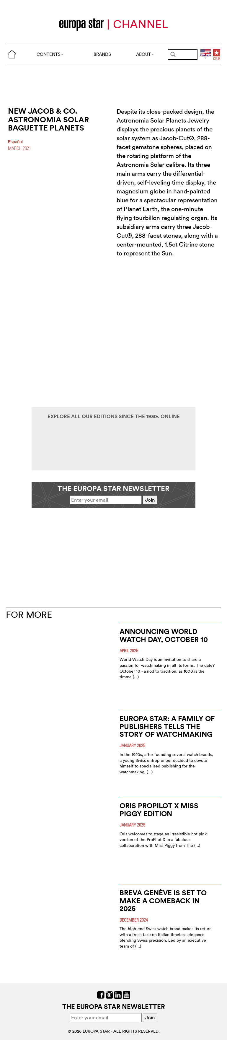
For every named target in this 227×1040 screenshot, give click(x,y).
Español (15, 142)
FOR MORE (29, 614)
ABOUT (145, 54)
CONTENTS (50, 54)
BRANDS (102, 54)
